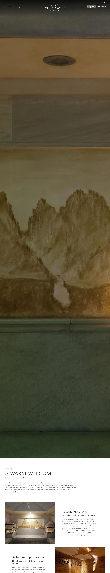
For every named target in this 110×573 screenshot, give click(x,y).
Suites (11, 7)
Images (18, 7)
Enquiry (91, 7)
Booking (102, 7)
